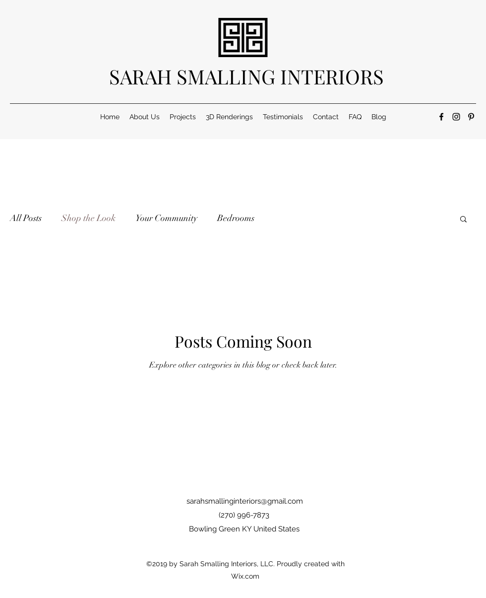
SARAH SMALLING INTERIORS (246, 76)
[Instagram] (456, 117)
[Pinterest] (471, 117)
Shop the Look (88, 218)
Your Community (166, 218)
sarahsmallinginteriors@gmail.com (244, 501)
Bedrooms (235, 218)
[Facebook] (441, 117)
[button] (463, 220)
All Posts (26, 218)
